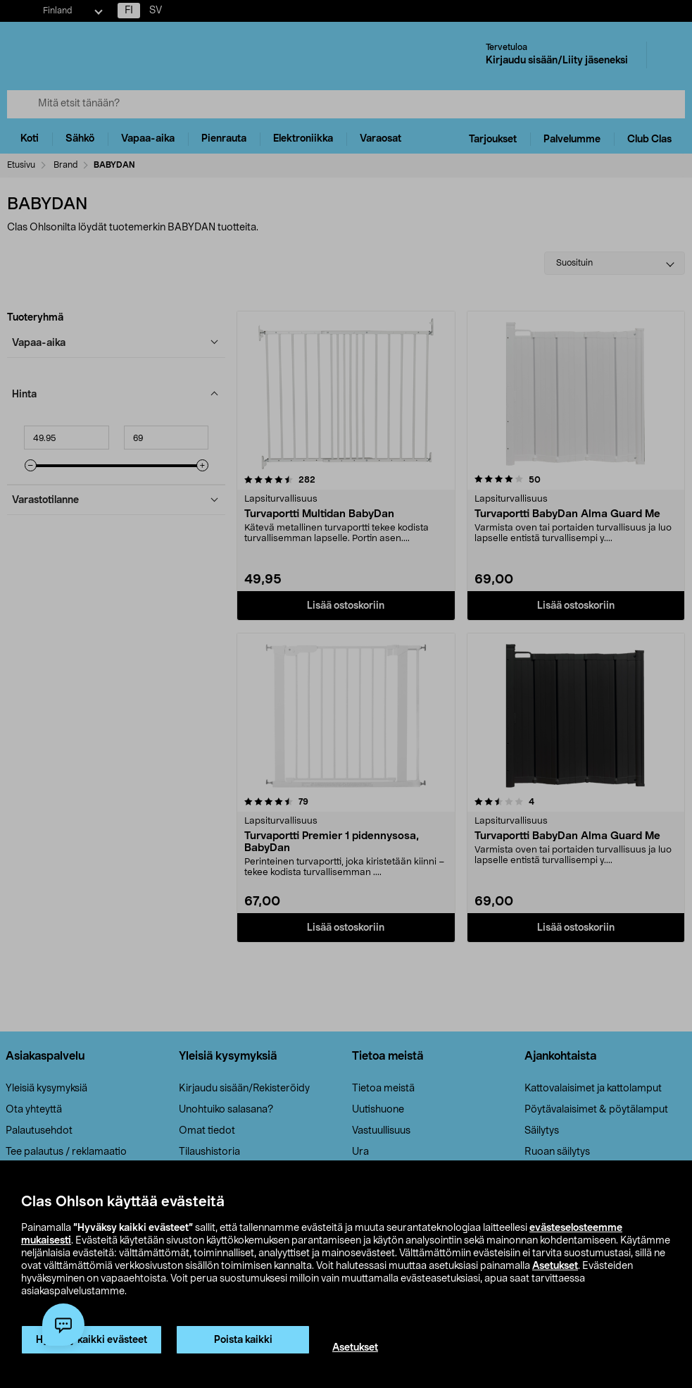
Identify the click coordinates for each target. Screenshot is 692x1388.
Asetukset (555, 1266)
